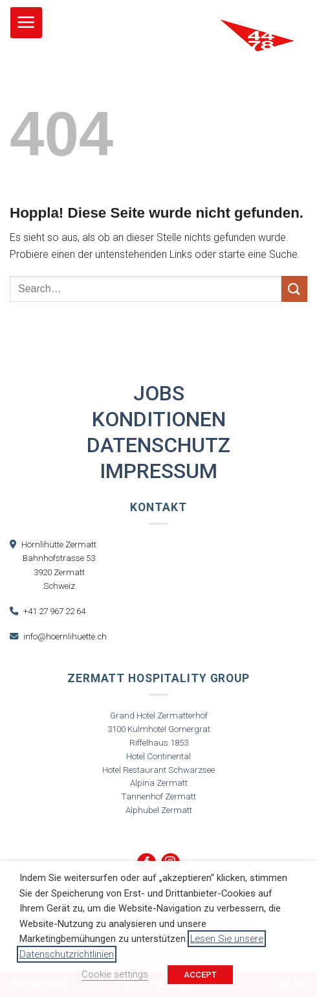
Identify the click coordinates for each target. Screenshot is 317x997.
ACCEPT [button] (200, 975)
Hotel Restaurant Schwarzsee (158, 770)
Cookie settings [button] (115, 974)
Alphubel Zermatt (159, 810)
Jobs (158, 393)
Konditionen (159, 419)
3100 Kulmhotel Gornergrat (158, 729)
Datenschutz (158, 445)
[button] (26, 23)
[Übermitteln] (294, 288)
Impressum (158, 471)
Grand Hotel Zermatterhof (159, 715)
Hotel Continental (158, 756)
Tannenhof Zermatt (159, 796)
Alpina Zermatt (159, 783)
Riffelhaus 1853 (158, 743)
